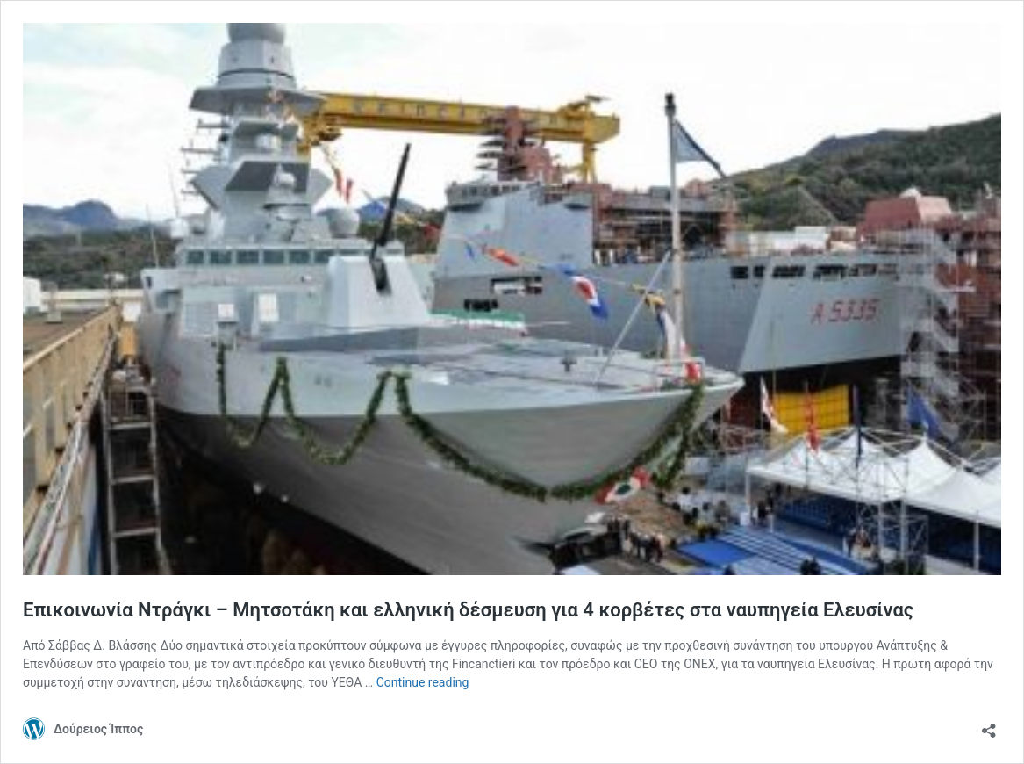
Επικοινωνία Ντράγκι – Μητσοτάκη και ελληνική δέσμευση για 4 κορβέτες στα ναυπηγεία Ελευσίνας (468, 610)
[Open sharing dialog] (989, 725)
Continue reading (422, 682)
